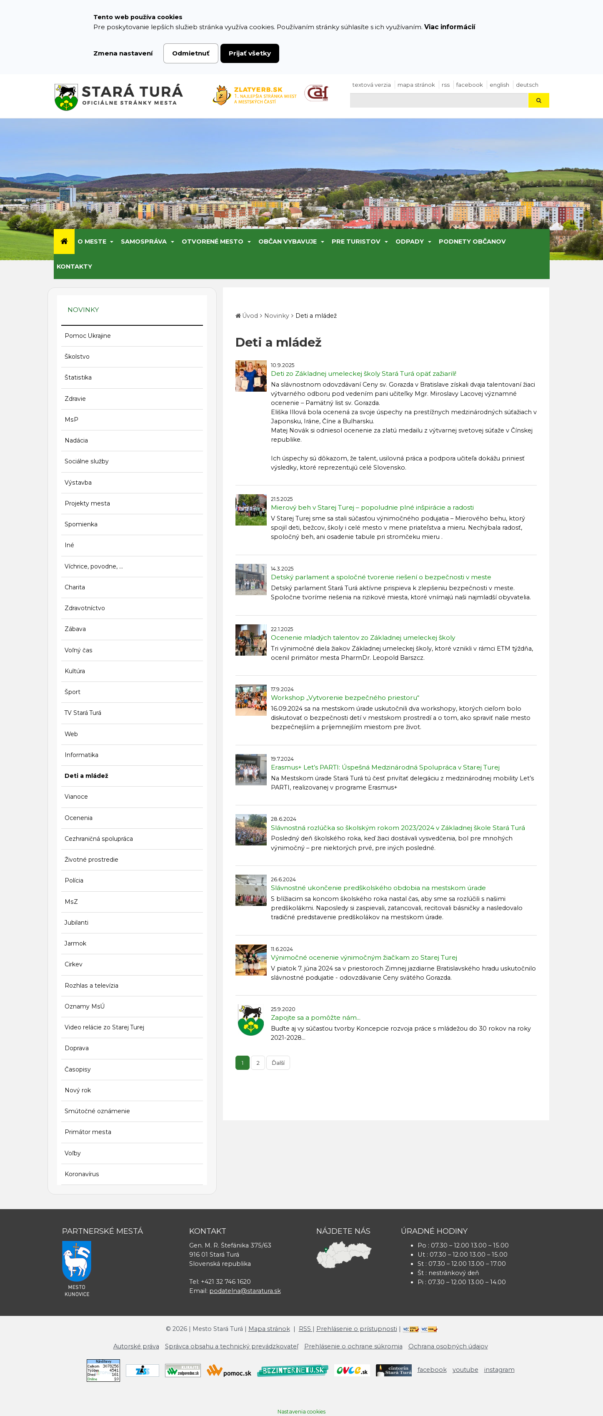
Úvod (250, 315)
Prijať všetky (250, 53)
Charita (75, 587)
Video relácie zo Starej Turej (104, 1027)
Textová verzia (372, 84)
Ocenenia (79, 818)
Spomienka (81, 524)
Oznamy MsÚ (85, 1006)
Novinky (276, 315)
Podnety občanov (472, 241)
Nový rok (78, 1090)
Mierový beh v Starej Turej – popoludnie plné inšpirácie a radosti (372, 507)
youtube (465, 1369)
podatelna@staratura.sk (245, 1291)
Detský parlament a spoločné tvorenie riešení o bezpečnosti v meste (381, 577)
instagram (499, 1369)
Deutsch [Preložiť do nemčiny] (527, 84)
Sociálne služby (87, 461)
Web (71, 734)
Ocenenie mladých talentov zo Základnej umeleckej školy (363, 637)
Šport (72, 692)
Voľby (73, 1153)
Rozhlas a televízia (91, 985)
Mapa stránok (416, 84)
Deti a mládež (86, 775)
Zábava (75, 629)
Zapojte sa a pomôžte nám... (315, 1017)
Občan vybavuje (287, 241)
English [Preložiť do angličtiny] (499, 84)
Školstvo (77, 356)
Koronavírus (82, 1174)
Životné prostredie (91, 859)
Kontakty (74, 266)
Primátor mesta (88, 1132)
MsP (71, 419)
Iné (69, 545)
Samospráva (144, 241)
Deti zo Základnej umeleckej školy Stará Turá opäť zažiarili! (363, 373)
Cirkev (74, 964)
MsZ (71, 901)
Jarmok (75, 943)
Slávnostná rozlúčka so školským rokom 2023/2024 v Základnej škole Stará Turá (398, 828)
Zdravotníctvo (85, 608)
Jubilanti (76, 922)
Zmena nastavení (123, 53)
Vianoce (76, 796)
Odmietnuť (191, 53)
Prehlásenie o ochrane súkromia (353, 1346)
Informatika (81, 755)
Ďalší (278, 1062)
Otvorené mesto (212, 241)
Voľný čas (79, 650)
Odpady (409, 241)
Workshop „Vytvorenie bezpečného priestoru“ (345, 698)
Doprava (77, 1048)
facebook (469, 84)
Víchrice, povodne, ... (94, 566)
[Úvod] (64, 241)
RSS (446, 84)
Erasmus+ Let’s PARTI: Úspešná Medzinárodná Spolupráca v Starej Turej (385, 767)
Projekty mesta (87, 503)
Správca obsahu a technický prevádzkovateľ (231, 1346)
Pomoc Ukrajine (88, 335)
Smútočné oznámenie (97, 1111)
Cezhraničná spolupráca (99, 838)
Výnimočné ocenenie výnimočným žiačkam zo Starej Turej (364, 957)
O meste (92, 241)
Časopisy (78, 1069)
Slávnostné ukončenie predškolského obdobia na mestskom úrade (378, 888)
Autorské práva (136, 1346)
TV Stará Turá (83, 712)
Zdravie (75, 398)
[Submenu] (111, 241)
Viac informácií (449, 27)
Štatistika (78, 377)
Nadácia (76, 440)
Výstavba (78, 482)
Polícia (74, 880)
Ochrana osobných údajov (448, 1346)
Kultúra (75, 671)
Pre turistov (356, 241)
